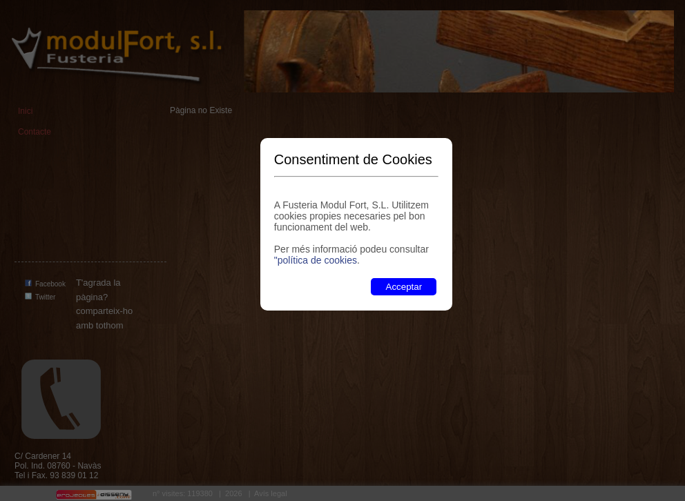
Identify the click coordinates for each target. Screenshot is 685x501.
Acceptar (404, 287)
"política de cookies (315, 260)
